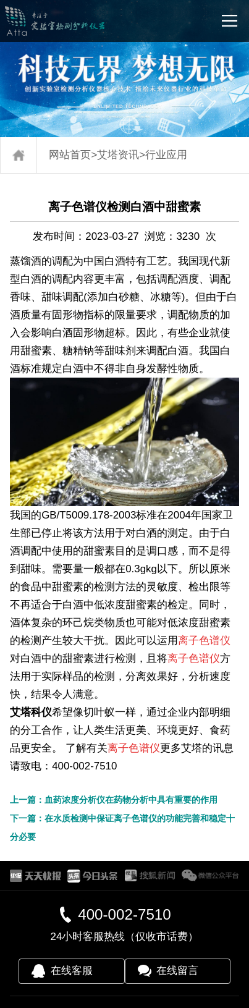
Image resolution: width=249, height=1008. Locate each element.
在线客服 (72, 970)
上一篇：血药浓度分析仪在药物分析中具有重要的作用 (113, 800)
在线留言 (177, 970)
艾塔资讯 (118, 155)
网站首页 (70, 155)
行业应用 (166, 155)
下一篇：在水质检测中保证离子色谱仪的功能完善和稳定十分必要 (122, 827)
